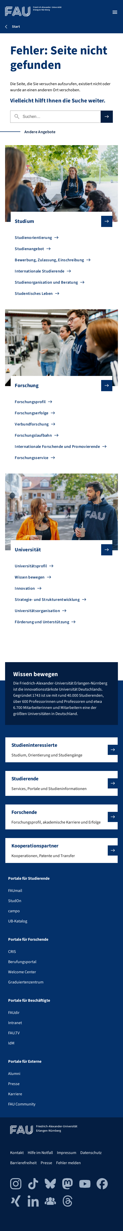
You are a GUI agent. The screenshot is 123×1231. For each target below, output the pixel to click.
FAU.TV (14, 1033)
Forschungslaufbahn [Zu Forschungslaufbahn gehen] (33, 435)
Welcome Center (22, 972)
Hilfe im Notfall (40, 1153)
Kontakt (17, 1153)
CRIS (12, 951)
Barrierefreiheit (23, 1163)
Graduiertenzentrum (25, 982)
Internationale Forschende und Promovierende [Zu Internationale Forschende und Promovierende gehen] (57, 446)
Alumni (14, 1073)
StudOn (14, 901)
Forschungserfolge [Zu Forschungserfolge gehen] (31, 413)
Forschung (59, 385)
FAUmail (15, 890)
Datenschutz (91, 1153)
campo (14, 911)
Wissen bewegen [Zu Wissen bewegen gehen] (29, 577)
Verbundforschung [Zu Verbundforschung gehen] (32, 424)
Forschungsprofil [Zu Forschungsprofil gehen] (30, 402)
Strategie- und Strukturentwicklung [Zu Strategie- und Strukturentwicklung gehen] (47, 599)
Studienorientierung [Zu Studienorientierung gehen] (33, 237)
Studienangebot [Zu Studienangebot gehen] (29, 249)
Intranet (15, 1023)
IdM (11, 1043)
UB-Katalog (17, 921)
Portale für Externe (24, 1061)
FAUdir (14, 1012)
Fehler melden (68, 1163)
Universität (59, 549)
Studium (59, 221)
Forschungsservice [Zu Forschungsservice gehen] (31, 458)
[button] (61, 750)
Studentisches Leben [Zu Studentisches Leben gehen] (34, 293)
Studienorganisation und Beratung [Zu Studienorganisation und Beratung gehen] (46, 282)
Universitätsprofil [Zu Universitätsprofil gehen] (31, 566)
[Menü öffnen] (114, 12)
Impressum (66, 1153)
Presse (14, 1084)
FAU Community (21, 1104)
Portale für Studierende (29, 878)
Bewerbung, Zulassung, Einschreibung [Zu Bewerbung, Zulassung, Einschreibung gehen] (49, 260)
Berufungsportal (22, 962)
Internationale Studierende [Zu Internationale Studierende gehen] (39, 271)
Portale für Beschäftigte (29, 1000)
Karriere (15, 1094)
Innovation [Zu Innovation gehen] (25, 588)
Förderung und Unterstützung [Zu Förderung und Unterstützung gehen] (42, 622)
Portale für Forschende (28, 939)
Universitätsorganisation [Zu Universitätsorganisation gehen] (37, 611)
